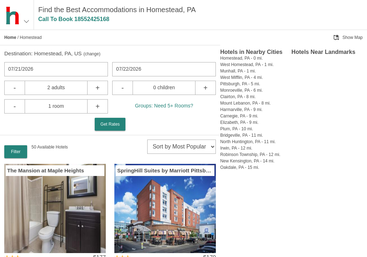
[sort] (181, 147)
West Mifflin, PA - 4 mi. (241, 77)
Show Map (352, 37)
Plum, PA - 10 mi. (236, 128)
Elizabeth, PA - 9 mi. (239, 122)
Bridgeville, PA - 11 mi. (241, 135)
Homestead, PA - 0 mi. (241, 58)
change (92, 53)
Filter (16, 151)
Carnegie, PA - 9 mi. (239, 116)
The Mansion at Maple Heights (45, 170)
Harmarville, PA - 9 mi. (241, 109)
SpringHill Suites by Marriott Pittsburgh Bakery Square (165, 170)
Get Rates (110, 124)
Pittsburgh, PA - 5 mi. (240, 83)
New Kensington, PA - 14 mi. (247, 160)
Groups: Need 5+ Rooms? (164, 106)
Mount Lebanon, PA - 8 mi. (245, 103)
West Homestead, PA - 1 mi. (247, 64)
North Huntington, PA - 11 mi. (248, 141)
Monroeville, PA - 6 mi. (241, 90)
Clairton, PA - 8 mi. (238, 96)
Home (10, 37)
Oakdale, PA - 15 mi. (239, 167)
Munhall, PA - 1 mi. (238, 71)
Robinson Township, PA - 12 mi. (250, 154)
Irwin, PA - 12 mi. (236, 148)
